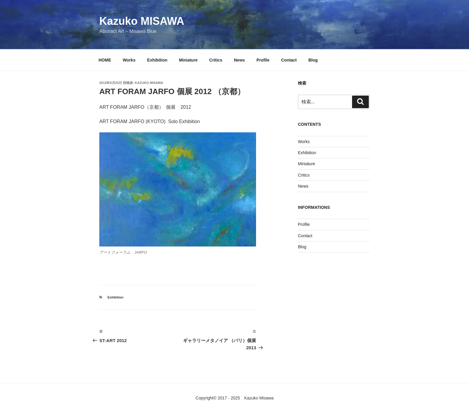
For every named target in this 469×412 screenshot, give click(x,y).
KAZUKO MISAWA (149, 83)
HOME (105, 60)
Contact (289, 60)
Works (129, 60)
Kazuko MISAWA (141, 21)
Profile (262, 60)
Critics (216, 60)
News (239, 60)
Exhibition (157, 60)
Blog (313, 60)
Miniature (188, 60)
